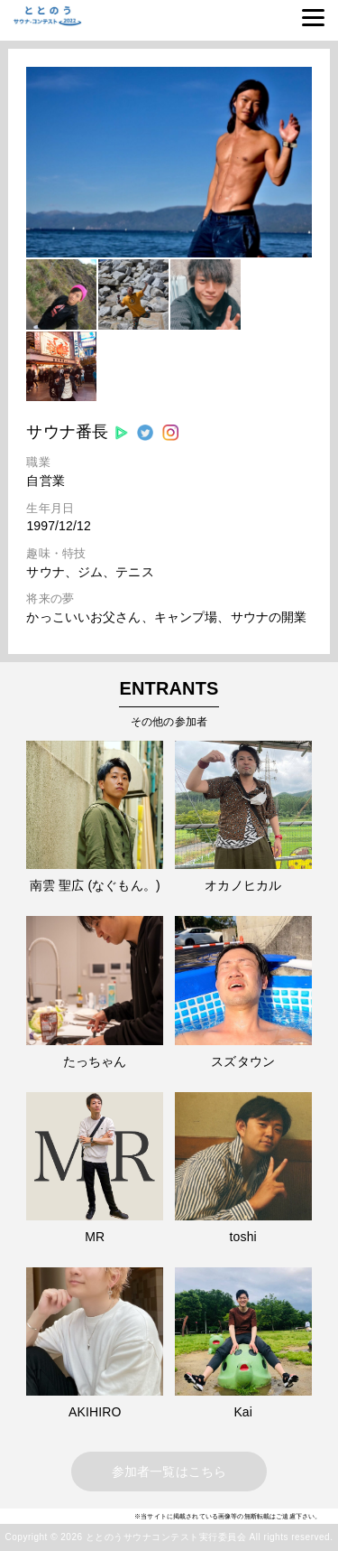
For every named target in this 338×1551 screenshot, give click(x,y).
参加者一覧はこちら (169, 1471)
